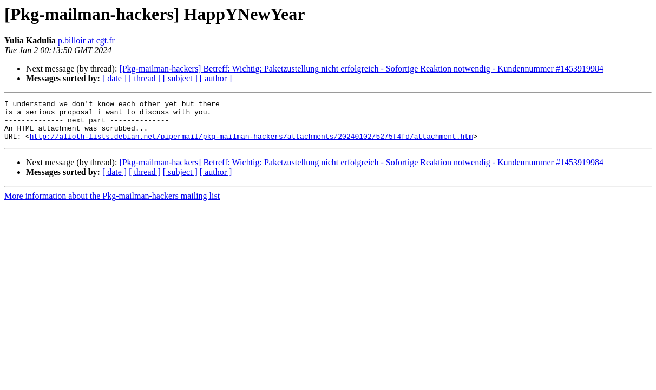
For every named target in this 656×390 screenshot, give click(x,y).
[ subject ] (180, 78)
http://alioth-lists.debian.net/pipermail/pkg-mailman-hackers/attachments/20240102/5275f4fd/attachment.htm (251, 144)
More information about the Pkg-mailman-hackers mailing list (112, 204)
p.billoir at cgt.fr (86, 40)
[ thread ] (145, 78)
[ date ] (114, 78)
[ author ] (216, 78)
